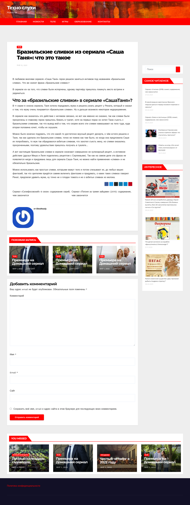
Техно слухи (21, 8)
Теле (53, 21)
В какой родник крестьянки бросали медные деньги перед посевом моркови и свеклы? (162, 104)
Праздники (105, 455)
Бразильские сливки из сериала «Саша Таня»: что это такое (70, 54)
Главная (21, 21)
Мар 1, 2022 (18, 467)
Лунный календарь (20, 455)
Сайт (12, 390)
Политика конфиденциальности (23, 485)
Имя (13, 354)
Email (14, 372)
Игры (65, 21)
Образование (83, 21)
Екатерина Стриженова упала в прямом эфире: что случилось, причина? (169, 132)
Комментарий (17, 295)
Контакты (104, 21)
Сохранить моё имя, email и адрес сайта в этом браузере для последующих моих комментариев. (65, 409)
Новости (38, 21)
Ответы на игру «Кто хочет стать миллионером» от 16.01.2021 (168, 147)
